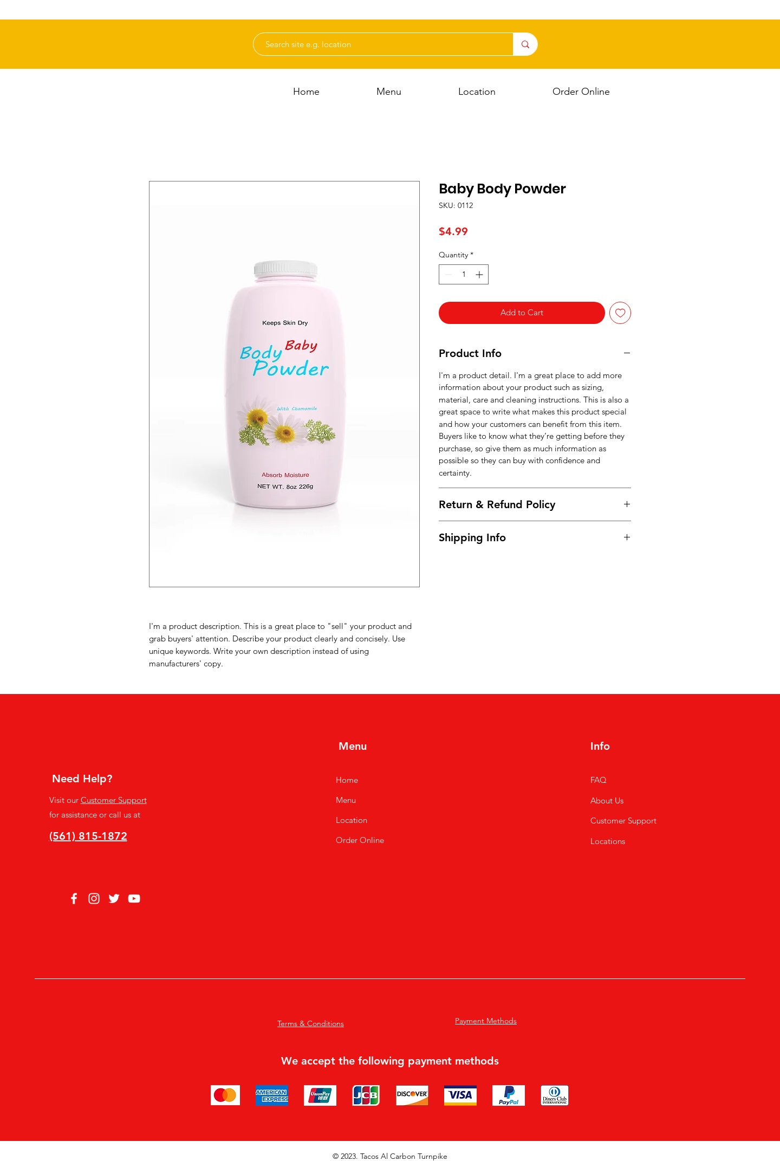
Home (347, 780)
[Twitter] (114, 898)
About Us (606, 800)
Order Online (360, 840)
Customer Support (114, 800)
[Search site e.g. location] (377, 44)
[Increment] (480, 274)
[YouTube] (134, 898)
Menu (346, 800)
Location (351, 820)
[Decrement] (447, 274)
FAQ (598, 780)
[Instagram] (94, 898)
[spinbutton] (463, 274)
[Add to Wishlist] (620, 313)
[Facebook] (74, 898)
